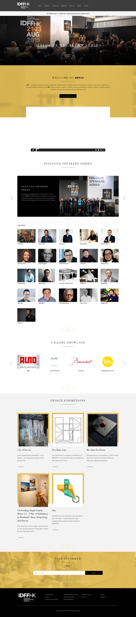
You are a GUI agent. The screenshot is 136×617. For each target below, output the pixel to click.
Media (79, 6)
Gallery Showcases (69, 597)
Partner (102, 594)
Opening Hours (49, 594)
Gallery (84, 597)
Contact (86, 6)
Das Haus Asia (59, 450)
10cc (54, 511)
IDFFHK (66, 610)
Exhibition (64, 6)
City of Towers (24, 450)
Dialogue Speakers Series (71, 594)
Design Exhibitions (68, 599)
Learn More (68, 56)
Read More (21, 466)
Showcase (56, 6)
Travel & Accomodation (51, 599)
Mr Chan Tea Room (96, 450)
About (40, 6)
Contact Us (103, 597)
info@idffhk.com (81, 581)
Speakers (47, 6)
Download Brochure (68, 96)
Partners (72, 6)
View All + (68, 329)
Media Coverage (86, 594)
